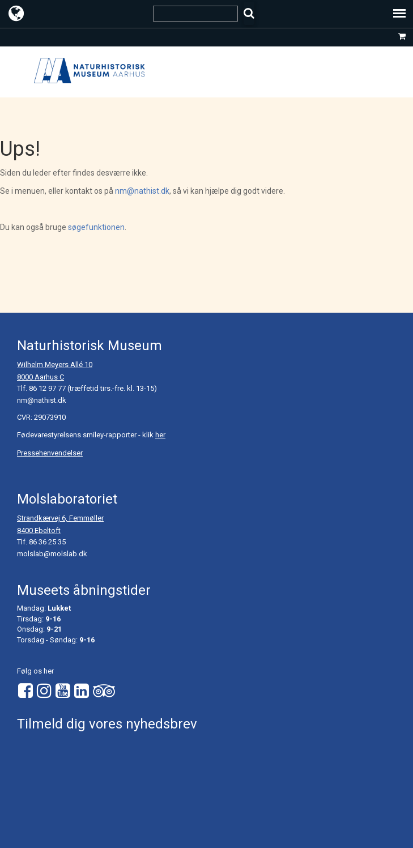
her (160, 435)
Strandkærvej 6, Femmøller (60, 518)
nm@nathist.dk (142, 190)
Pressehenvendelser (50, 453)
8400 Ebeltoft (39, 530)
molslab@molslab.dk (52, 553)
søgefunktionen (96, 227)
